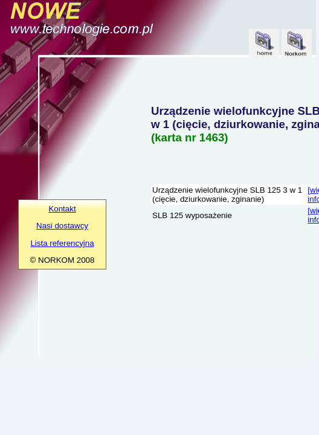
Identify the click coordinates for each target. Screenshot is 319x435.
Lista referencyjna (62, 243)
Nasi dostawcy (62, 225)
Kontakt (62, 208)
